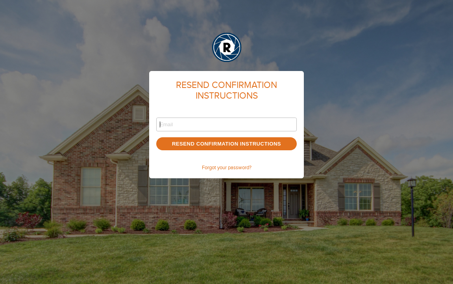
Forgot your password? (226, 167)
